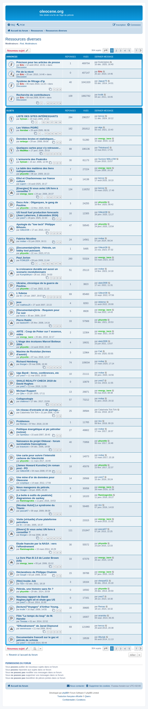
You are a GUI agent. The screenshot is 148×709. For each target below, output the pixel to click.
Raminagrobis (27, 501)
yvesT (23, 218)
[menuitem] (11, 25)
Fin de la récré (25, 71)
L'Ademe (21, 293)
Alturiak (101, 637)
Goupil (23, 575)
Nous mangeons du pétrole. (33, 487)
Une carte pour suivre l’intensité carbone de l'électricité (35, 457)
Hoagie (23, 490)
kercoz (101, 116)
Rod (22, 43)
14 (43, 263)
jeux (18, 302)
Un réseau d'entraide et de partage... (38, 409)
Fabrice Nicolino (26, 238)
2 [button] (116, 50)
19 (60, 122)
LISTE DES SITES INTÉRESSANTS (37, 116)
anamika (102, 615)
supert (23, 184)
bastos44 (24, 323)
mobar (23, 241)
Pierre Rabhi (23, 320)
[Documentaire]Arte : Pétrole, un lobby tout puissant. (36, 249)
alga (100, 127)
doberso (102, 302)
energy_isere (104, 138)
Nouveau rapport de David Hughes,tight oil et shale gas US (35, 598)
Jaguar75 (102, 81)
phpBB (65, 693)
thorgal (23, 364)
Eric (22, 65)
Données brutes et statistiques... (36, 138)
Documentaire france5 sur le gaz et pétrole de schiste (37, 639)
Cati (100, 351)
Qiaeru (88, 696)
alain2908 (103, 283)
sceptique (24, 483)
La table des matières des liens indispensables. (35, 170)
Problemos (22, 421)
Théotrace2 (103, 147)
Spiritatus (24, 434)
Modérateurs (31, 43)
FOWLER (24, 260)
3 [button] (120, 50)
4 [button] (124, 50)
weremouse (25, 628)
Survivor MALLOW (107, 159)
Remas (23, 424)
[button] (105, 50)
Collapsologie (24, 398)
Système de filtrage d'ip (30, 81)
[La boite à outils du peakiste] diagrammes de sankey (34, 497)
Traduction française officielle (69, 696)
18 (56, 122)
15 (43, 122)
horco (22, 315)
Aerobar (24, 130)
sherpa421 (103, 581)
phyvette (24, 174)
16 (48, 122)
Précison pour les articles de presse (38, 62)
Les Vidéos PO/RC (27, 127)
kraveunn (24, 446)
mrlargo (24, 141)
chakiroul (24, 401)
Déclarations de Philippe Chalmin (36, 572)
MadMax (24, 150)
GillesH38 (103, 212)
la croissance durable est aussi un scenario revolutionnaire (37, 270)
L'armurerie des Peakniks (31, 159)
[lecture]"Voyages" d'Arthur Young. (37, 606)
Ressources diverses (23, 39)
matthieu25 (25, 305)
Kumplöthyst (26, 274)
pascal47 (24, 511)
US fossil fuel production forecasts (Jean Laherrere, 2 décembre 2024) (37, 214)
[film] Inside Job (26, 581)
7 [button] (136, 50)
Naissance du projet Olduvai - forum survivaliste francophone (38, 442)
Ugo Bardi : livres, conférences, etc (37, 372)
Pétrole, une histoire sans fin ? (34, 588)
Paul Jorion (23, 257)
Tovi (22, 583)
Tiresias (23, 621)
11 (60, 133)
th (21, 296)
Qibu (22, 393)
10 (56, 133)
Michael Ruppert (26, 390)
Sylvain (24, 119)
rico (100, 421)
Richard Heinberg (27, 361)
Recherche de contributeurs (33, 94)
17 (52, 122)
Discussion (21, 67)
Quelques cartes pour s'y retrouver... (38, 147)
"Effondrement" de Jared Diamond (37, 625)
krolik (100, 94)
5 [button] (129, 50)
